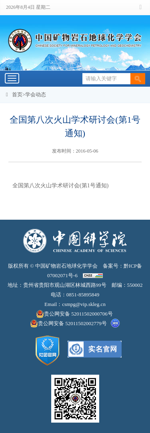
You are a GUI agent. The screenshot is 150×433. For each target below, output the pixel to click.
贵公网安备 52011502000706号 (75, 314)
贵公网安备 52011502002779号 (68, 324)
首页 (17, 94)
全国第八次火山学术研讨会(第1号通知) (60, 186)
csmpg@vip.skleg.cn (84, 304)
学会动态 (35, 94)
